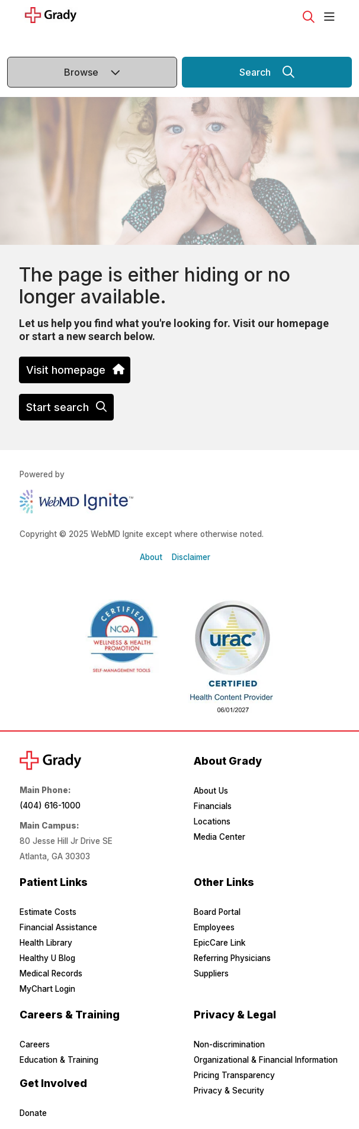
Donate (33, 1113)
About (151, 557)
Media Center (219, 837)
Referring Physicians (232, 958)
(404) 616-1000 (50, 805)
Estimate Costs (48, 912)
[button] (331, 17)
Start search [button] (66, 407)
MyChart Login (47, 989)
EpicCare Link (219, 942)
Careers (35, 1044)
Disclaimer (191, 557)
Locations (212, 821)
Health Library (46, 942)
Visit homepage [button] (74, 370)
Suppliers (211, 973)
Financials (213, 806)
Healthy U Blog (47, 958)
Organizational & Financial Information (266, 1060)
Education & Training (59, 1060)
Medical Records (51, 973)
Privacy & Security (229, 1090)
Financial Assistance (58, 927)
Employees (214, 927)
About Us (211, 790)
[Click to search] (309, 17)
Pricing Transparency (234, 1075)
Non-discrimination (229, 1044)
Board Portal (217, 912)
